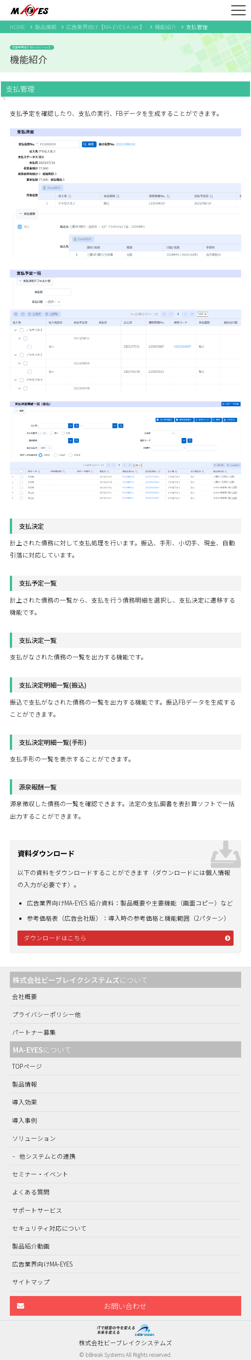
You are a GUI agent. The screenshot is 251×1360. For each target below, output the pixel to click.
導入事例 (24, 1120)
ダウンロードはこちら (55, 937)
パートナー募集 (34, 1032)
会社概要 (24, 996)
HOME (17, 26)
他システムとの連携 (47, 1156)
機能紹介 (165, 26)
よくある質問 (31, 1191)
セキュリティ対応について (49, 1228)
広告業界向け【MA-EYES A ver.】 (105, 26)
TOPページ (27, 1066)
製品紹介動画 (31, 1245)
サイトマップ (31, 1281)
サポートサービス (37, 1210)
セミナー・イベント (40, 1173)
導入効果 (24, 1101)
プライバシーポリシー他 (46, 1014)
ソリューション (34, 1138)
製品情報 (45, 26)
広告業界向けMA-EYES (42, 1263)
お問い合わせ (125, 1305)
